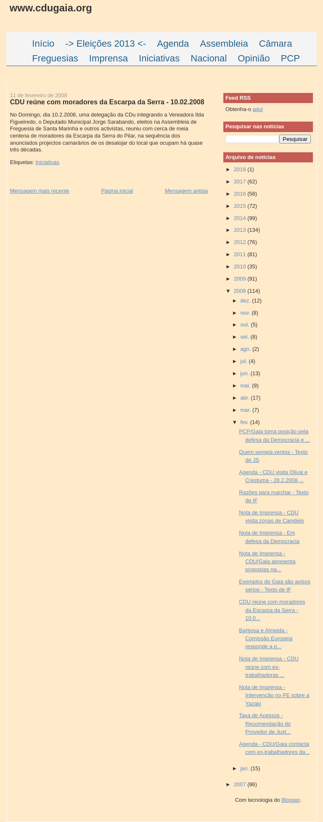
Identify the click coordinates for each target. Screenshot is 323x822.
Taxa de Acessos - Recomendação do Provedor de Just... (265, 723)
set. (245, 337)
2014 (240, 218)
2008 (240, 291)
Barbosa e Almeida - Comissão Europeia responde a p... (265, 638)
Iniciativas (47, 162)
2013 (240, 230)
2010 (240, 266)
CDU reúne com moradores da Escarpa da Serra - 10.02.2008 (107, 102)
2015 (240, 206)
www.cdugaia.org (51, 7)
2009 (240, 279)
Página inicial (117, 191)
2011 (240, 254)
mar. (246, 410)
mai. (246, 385)
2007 (240, 784)
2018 (240, 169)
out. (245, 324)
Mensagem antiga (186, 191)
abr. (245, 398)
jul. (244, 361)
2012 (240, 242)
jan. (245, 768)
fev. (245, 422)
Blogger (290, 800)
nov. (246, 313)
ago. (246, 349)
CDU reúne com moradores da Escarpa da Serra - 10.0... (272, 610)
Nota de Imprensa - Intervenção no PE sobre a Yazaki (274, 695)
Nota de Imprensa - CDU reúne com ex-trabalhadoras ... (269, 666)
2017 (240, 181)
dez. (246, 300)
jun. (245, 373)
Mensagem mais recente (39, 191)
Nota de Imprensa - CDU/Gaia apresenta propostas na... (267, 561)
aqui (257, 109)
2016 (240, 194)
